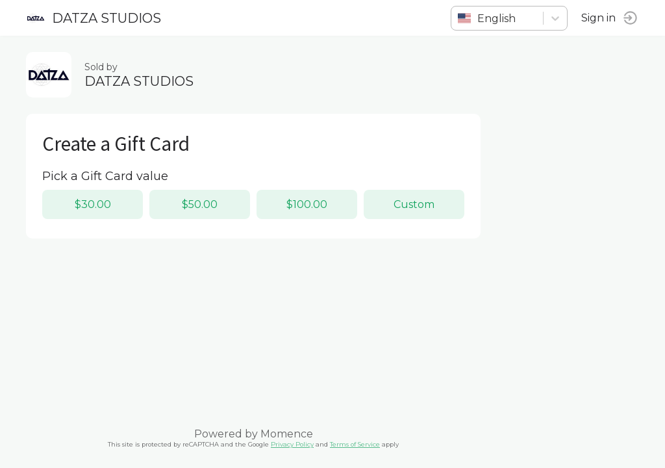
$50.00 (200, 204)
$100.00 (306, 204)
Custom (414, 204)
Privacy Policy (292, 444)
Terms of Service (355, 444)
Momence (286, 434)
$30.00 (93, 204)
